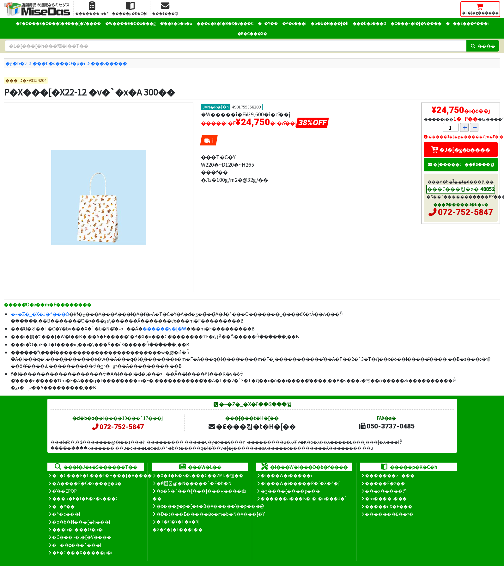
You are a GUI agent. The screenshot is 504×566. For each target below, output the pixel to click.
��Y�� (268, 23)
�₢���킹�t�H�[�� (252, 426)
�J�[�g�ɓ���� (460, 149)
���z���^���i (467, 23)
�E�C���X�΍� (252, 33)
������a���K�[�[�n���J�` (304, 498)
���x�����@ (386, 491)
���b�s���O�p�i (59, 63)
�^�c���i (294, 23)
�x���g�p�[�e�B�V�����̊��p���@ (210, 506)
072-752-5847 (465, 212)
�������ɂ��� (390, 475)
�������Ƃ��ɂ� (389, 514)
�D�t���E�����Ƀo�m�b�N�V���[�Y (210, 514)
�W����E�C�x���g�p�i (87, 483)
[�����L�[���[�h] (235, 46)
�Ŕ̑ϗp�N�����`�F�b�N (193, 483)
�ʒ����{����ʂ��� (290, 491)
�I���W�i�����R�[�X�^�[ (300, 483)
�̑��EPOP (64, 491)
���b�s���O (369, 23)
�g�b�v (16, 63)
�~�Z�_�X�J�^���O (40, 314)
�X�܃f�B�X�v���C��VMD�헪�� (199, 475)
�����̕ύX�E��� (388, 506)
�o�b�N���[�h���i (81, 522)
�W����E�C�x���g (130, 23)
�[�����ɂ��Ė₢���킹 (460, 164)
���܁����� (109, 63)
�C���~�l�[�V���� (416, 23)
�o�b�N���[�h (329, 23)
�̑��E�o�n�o (176, 23)
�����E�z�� (385, 483)
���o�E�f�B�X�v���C (225, 23)
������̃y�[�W (164, 328)
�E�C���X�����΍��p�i (82, 552)
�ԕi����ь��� (386, 498)
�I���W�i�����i (286, 475)
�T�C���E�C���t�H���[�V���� (58, 23)
